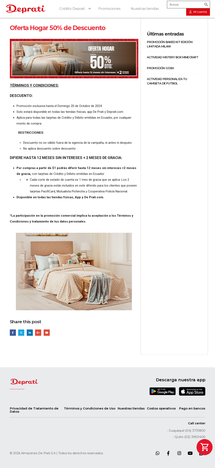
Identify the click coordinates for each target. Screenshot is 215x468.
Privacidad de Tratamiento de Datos (34, 409)
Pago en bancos (192, 408)
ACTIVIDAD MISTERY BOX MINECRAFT (172, 57)
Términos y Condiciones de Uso (89, 408)
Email (47, 332)
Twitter (21, 332)
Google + (38, 332)
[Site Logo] (26, 9)
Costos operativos (161, 408)
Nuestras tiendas (131, 408)
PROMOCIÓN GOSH (160, 68)
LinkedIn (30, 332)
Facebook (13, 332)
